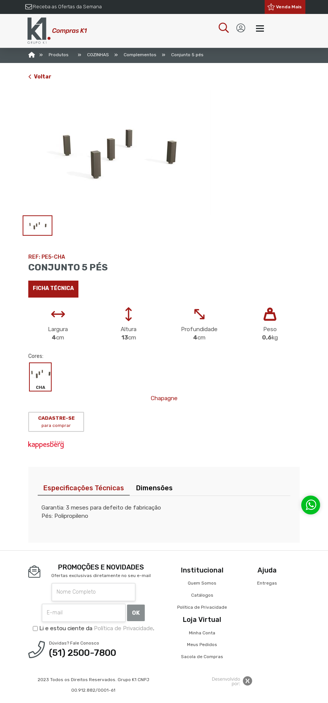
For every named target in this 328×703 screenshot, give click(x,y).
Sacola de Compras (202, 656)
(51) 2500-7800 (82, 653)
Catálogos (202, 595)
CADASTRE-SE (56, 421)
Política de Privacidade (123, 628)
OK (136, 612)
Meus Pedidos (202, 644)
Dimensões (154, 488)
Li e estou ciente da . (93, 628)
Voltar (39, 77)
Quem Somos (202, 583)
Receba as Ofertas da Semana (67, 6)
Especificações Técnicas (83, 488)
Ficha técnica (53, 288)
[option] (164, 152)
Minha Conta (202, 632)
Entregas (267, 583)
